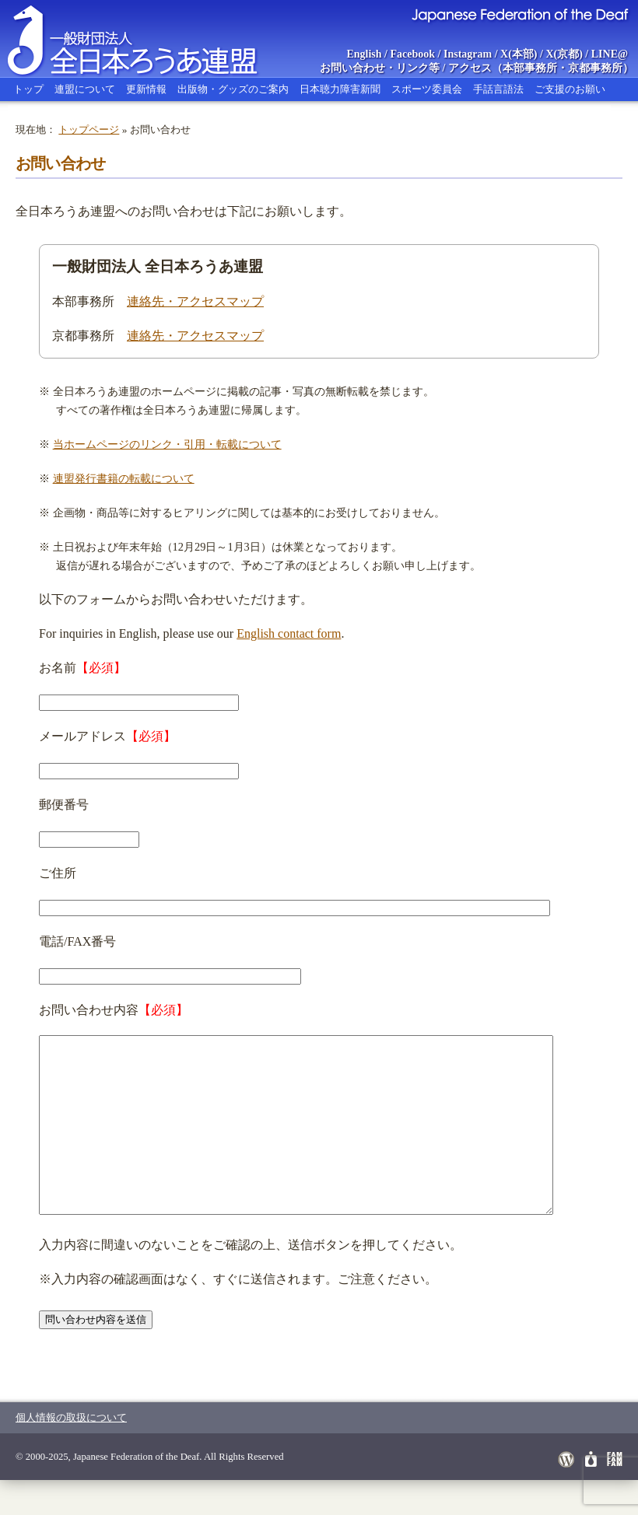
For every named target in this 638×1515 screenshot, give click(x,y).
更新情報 (146, 89)
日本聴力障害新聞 (340, 89)
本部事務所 (530, 68)
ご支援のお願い (570, 89)
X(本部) (518, 54)
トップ (28, 89)
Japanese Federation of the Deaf (519, 14)
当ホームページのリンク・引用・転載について (167, 444)
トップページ (88, 129)
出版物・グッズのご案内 (233, 89)
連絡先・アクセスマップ (195, 301)
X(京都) (563, 54)
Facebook (413, 54)
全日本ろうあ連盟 (147, 39)
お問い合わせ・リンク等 (380, 68)
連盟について (84, 89)
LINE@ (609, 54)
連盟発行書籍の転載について (124, 478)
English (363, 54)
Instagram (467, 54)
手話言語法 (498, 89)
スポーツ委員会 (426, 89)
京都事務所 (595, 68)
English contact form (289, 633)
